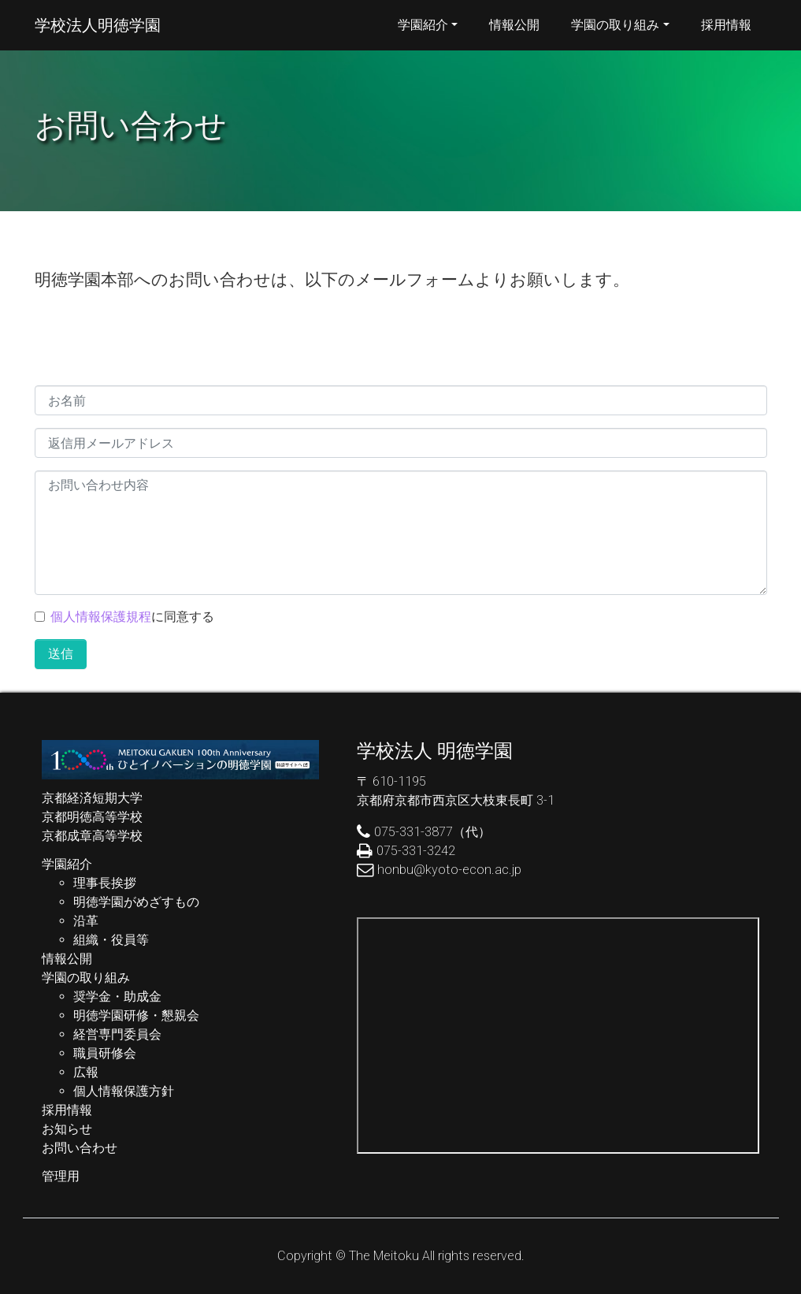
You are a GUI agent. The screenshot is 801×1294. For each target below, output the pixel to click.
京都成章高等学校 (92, 835)
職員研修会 (104, 1053)
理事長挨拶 (104, 883)
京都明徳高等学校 (92, 816)
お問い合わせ (79, 1147)
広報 (85, 1072)
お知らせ (67, 1128)
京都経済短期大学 (92, 797)
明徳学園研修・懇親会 (136, 1015)
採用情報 (726, 24)
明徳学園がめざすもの (136, 901)
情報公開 (514, 24)
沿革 (85, 920)
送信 (60, 653)
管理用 (61, 1176)
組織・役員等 (111, 939)
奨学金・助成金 (117, 996)
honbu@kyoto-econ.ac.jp (449, 869)
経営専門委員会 (117, 1034)
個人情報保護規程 (100, 616)
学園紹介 (423, 24)
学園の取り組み (615, 24)
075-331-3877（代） (432, 831)
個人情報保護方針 (123, 1091)
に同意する (132, 616)
